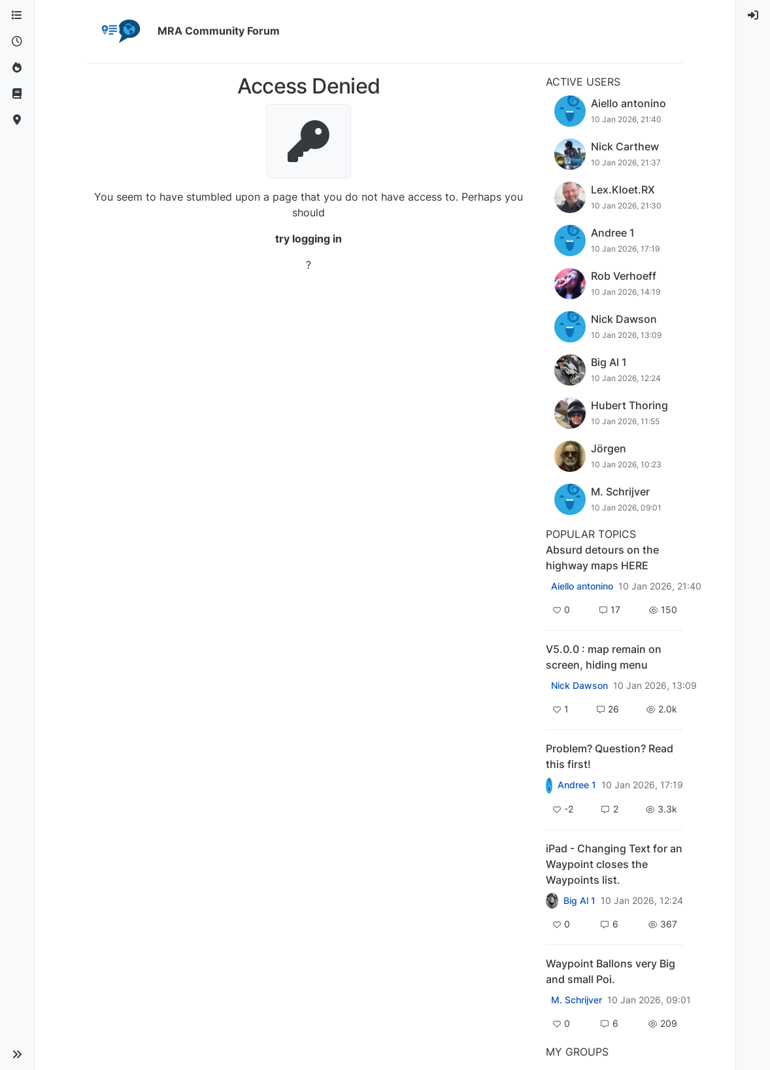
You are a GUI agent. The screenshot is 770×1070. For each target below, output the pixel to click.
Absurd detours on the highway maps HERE (602, 557)
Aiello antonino (582, 586)
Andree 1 (577, 785)
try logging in (308, 238)
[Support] (17, 94)
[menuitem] (753, 15)
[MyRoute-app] (17, 120)
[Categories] (17, 15)
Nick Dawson (579, 685)
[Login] (753, 15)
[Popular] (17, 68)
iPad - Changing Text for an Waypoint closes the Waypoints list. (614, 864)
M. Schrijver (576, 1000)
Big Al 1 (579, 900)
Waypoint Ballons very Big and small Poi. (610, 971)
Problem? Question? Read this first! (609, 756)
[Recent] (17, 41)
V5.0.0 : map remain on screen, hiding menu (603, 657)
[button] (17, 1054)
